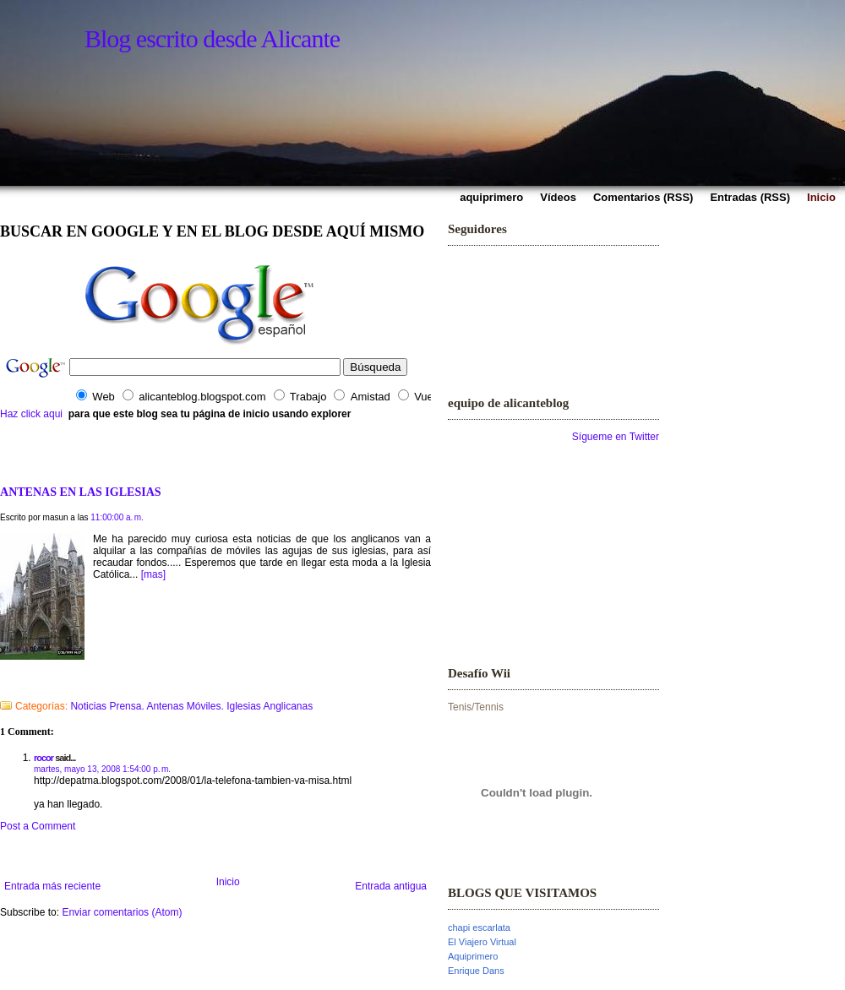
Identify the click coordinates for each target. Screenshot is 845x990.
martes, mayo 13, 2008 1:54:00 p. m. (102, 769)
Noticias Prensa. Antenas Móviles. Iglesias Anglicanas (191, 706)
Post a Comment (37, 826)
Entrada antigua (391, 886)
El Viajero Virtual (482, 942)
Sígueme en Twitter (615, 437)
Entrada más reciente (52, 886)
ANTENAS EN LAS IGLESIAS (80, 491)
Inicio (228, 882)
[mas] (153, 574)
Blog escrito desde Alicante (212, 38)
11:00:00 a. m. (117, 517)
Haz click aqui (31, 414)
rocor (43, 758)
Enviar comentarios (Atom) (122, 912)
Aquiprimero (473, 956)
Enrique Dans (476, 971)
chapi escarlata (479, 927)
